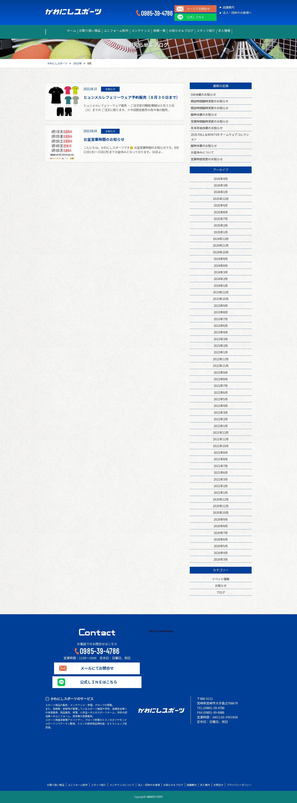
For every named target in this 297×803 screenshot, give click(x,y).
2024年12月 (221, 238)
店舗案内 (228, 7)
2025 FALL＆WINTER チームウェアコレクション (220, 136)
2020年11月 (221, 506)
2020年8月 (221, 526)
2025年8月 (221, 212)
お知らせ (220, 585)
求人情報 (239, 30)
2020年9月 (221, 519)
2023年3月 (221, 339)
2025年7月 (221, 218)
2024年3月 (221, 272)
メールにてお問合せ (97, 668)
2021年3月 (221, 479)
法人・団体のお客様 (149, 784)
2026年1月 (221, 192)
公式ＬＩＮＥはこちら (97, 682)
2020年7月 (221, 532)
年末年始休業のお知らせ (207, 128)
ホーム (56, 30)
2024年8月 (221, 265)
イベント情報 (220, 579)
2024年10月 (221, 252)
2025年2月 (221, 225)
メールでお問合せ (198, 9)
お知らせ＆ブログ (187, 30)
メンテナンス (138, 30)
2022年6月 (221, 392)
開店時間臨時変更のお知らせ (209, 101)
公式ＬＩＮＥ (195, 17)
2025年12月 (221, 198)
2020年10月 (221, 512)
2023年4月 (221, 332)
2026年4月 (221, 178)
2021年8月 (221, 459)
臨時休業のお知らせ (204, 114)
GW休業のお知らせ (203, 94)
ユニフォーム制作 (109, 30)
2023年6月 (221, 325)
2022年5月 (221, 399)
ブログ (220, 592)
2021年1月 (221, 492)
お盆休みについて (202, 152)
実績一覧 (161, 30)
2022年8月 (221, 379)
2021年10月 (221, 446)
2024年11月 (221, 245)
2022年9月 (221, 372)
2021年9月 (221, 452)
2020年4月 (221, 552)
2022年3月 (221, 412)
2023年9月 (221, 305)
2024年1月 (221, 285)
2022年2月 (221, 419)
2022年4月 (221, 405)
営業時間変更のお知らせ (207, 159)
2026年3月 (221, 185)
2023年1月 (221, 352)
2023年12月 (221, 292)
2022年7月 (221, 385)
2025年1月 (221, 232)
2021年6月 (221, 472)
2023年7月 (221, 319)
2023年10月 (221, 298)
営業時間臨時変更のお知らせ (209, 121)
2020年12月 (221, 499)
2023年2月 (221, 345)
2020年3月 (221, 559)
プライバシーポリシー (239, 784)
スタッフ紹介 (216, 30)
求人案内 (205, 784)
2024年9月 (221, 258)
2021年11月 (221, 439)
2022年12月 (221, 359)
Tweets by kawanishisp (161, 631)
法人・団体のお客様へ (237, 12)
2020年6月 (221, 539)
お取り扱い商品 (79, 30)
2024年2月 (221, 278)
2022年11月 (221, 365)
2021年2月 (221, 486)
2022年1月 (221, 426)
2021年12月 (221, 432)
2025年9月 (221, 205)
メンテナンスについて (122, 784)
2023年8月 (221, 312)
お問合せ (218, 784)
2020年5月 (221, 546)
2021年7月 (221, 466)
